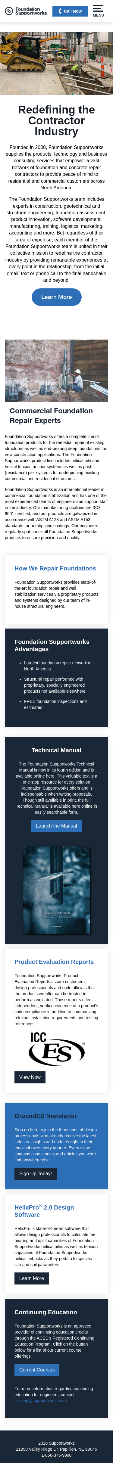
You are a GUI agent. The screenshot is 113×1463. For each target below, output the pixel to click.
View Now (30, 1077)
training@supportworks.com (40, 1400)
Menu (98, 11)
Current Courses (37, 1369)
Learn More (56, 297)
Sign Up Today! (35, 1173)
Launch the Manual (56, 825)
